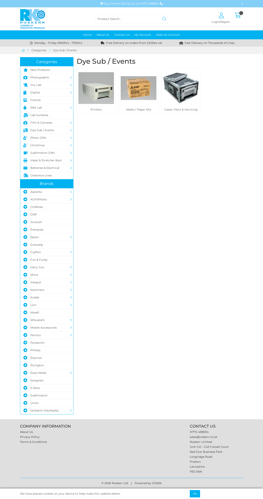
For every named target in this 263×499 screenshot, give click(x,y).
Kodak (31, 297)
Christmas (34, 145)
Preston (195, 461)
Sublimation (35, 395)
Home (87, 35)
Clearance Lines (37, 176)
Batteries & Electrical (41, 168)
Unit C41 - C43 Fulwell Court (209, 447)
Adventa (32, 192)
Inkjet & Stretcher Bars (42, 160)
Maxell (31, 312)
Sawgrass (33, 380)
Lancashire (197, 466)
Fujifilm (32, 252)
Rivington (33, 365)
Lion (29, 305)
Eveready (33, 245)
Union (31, 403)
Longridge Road (201, 457)
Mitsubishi (34, 320)
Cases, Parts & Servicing (180, 109)
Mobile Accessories (40, 328)
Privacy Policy (30, 437)
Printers (96, 109)
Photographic (36, 78)
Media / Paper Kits (138, 109)
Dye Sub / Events (65, 50)
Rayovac (32, 358)
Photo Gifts (34, 138)
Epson (31, 237)
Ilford (30, 275)
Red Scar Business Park (206, 452)
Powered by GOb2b (148, 483)
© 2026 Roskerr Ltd (114, 483)
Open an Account (168, 35)
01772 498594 (199, 432)
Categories (38, 50)
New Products (36, 70)
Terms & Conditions (33, 442)
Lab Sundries (35, 115)
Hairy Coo (33, 267)
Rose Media (34, 373)
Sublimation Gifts (39, 153)
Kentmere (33, 290)
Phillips (31, 350)
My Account (142, 35)
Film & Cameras (37, 123)
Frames (32, 100)
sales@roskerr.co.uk (203, 437)
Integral (32, 282)
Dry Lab (32, 85)
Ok (195, 493)
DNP (30, 214)
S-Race (31, 388)
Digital (31, 93)
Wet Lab (32, 108)
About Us (102, 35)
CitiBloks (33, 207)
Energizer (33, 230)
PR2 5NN (196, 471)
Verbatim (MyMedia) (41, 410)
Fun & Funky (35, 260)
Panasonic (34, 343)
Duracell (32, 222)
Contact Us (122, 35)
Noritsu (32, 335)
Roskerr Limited (201, 442)
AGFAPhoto (35, 199)
